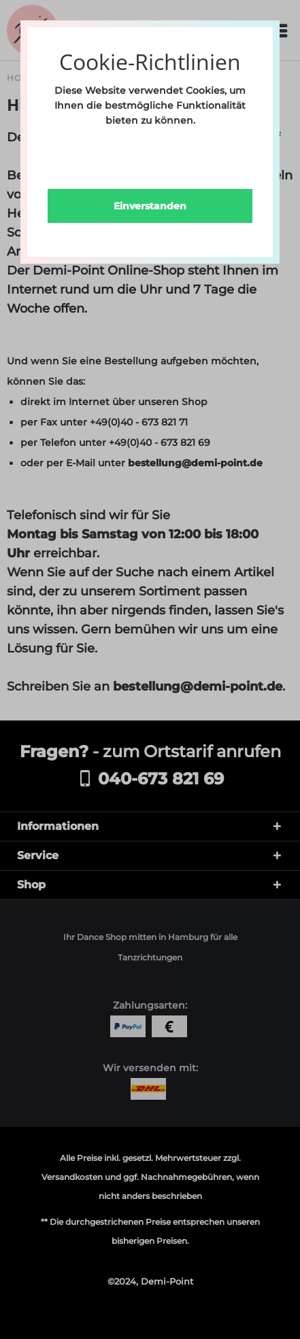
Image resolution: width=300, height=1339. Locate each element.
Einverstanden (150, 206)
